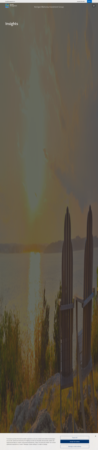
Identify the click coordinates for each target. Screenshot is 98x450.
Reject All (74, 437)
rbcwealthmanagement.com (10, 1)
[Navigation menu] (94, 6)
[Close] (95, 436)
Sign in (89, 1)
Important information (81, 1)
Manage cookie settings (74, 446)
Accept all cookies (75, 441)
